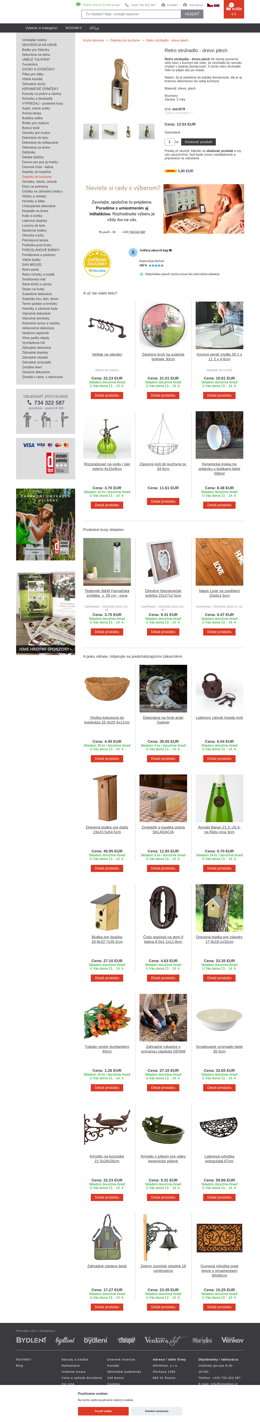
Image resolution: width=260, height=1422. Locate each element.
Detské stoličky (33, 157)
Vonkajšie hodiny (34, 40)
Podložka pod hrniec (37, 245)
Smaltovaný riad (34, 279)
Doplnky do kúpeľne (36, 172)
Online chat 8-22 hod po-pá (101, 5)
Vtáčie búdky (31, 259)
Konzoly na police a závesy (41, 93)
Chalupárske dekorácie (39, 206)
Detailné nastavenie (156, 1411)
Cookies (113, 1384)
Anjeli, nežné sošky (36, 108)
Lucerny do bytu (33, 225)
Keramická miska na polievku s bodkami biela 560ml (219, 469)
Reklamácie (71, 1365)
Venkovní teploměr (35, 333)
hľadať (192, 14)
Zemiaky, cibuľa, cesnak (39, 181)
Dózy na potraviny (35, 186)
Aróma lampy (31, 113)
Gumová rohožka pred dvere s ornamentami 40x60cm (219, 1271)
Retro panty (30, 269)
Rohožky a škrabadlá (37, 98)
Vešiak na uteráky (107, 354)
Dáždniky (29, 152)
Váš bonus (196, 5)
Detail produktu (107, 395)
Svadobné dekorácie (37, 294)
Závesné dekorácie (36, 372)
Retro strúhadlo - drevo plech (167, 40)
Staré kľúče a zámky (37, 284)
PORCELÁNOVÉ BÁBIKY (41, 250)
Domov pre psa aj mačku (40, 162)
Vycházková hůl (33, 343)
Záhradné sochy (34, 84)
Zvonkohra (30, 64)
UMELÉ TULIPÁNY (36, 59)
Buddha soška (32, 118)
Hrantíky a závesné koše (40, 308)
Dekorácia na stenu (36, 54)
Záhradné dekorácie (36, 347)
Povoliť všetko (103, 1411)
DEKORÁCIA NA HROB (39, 45)
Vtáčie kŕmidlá (32, 79)
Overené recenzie (121, 1359)
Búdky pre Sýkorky (35, 49)
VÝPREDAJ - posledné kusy (42, 103)
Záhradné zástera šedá (107, 1266)
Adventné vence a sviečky (41, 323)
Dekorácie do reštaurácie (40, 142)
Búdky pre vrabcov (35, 123)
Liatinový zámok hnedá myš (219, 717)
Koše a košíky (32, 216)
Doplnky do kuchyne (37, 176)
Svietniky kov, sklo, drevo (40, 299)
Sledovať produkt (199, 142)
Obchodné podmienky (124, 1371)
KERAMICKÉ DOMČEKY (40, 89)
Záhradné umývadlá (36, 362)
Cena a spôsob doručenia (82, 1377)
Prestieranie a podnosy (39, 255)
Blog (19, 1365)
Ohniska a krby (33, 235)
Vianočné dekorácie (36, 313)
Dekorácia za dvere (36, 147)
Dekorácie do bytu (35, 137)
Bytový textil (30, 128)
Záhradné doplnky (35, 352)
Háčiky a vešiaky (34, 196)
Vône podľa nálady (35, 338)
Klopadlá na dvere (35, 211)
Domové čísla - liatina (37, 167)
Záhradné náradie (35, 357)
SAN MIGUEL (32, 264)
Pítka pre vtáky (33, 74)
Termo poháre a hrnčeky (39, 303)
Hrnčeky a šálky (33, 201)
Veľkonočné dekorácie (38, 328)
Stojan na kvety (33, 289)
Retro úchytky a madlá (38, 274)
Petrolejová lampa (35, 240)
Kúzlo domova (93, 40)
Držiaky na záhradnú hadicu (42, 191)
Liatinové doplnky (34, 220)
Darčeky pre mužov (36, 133)
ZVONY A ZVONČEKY (38, 69)
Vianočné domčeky (36, 318)
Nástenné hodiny (34, 230)
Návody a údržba (75, 1359)
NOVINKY (74, 28)
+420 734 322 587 (143, 5)
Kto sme (68, 1384)
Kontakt (172, 5)
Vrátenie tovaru (74, 1371)
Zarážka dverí (32, 367)
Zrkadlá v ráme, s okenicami (42, 377)
